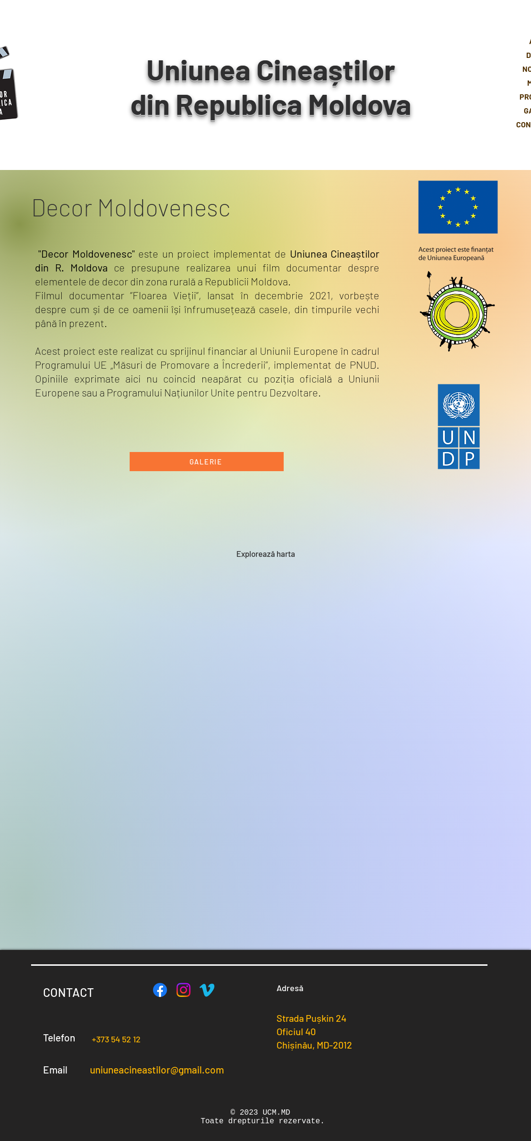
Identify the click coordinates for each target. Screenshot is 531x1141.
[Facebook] (160, 990)
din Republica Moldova (271, 103)
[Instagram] (183, 990)
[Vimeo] (207, 990)
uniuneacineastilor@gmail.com (157, 1069)
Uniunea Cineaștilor (270, 69)
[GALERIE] (207, 461)
